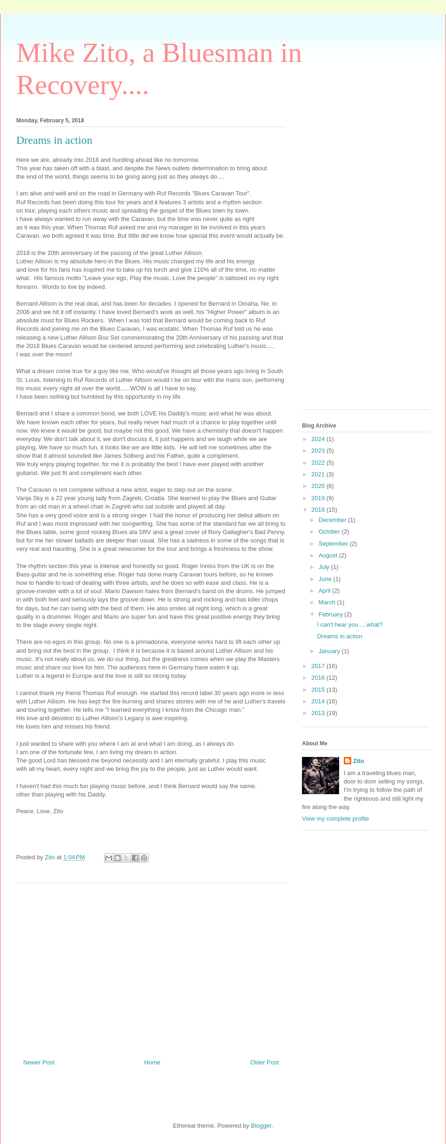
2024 (319, 438)
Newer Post (38, 1062)
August (329, 555)
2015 (319, 689)
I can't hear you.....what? (349, 624)
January (330, 651)
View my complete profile (335, 818)
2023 (319, 450)
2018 (319, 509)
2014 (319, 701)
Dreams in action (339, 636)
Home (152, 1062)
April (326, 590)
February (332, 614)
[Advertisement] (151, 967)
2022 (319, 462)
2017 (319, 665)
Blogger (261, 1125)
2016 (319, 677)
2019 (319, 498)
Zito (358, 760)
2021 (319, 474)
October (330, 531)
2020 (319, 485)
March (328, 602)
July (325, 566)
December (333, 519)
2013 (319, 712)
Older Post (264, 1062)
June (326, 578)
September (334, 543)
